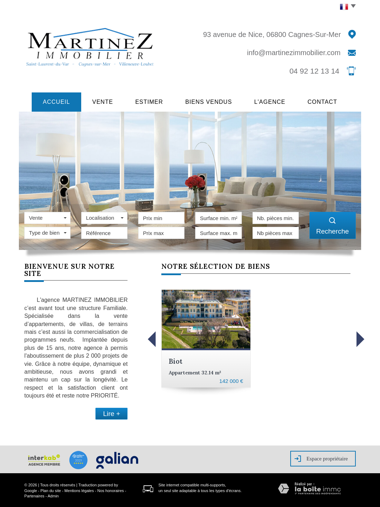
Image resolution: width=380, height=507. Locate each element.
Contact (329, 101)
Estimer (149, 101)
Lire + (111, 412)
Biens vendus (210, 101)
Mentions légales (79, 489)
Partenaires (34, 495)
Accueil (50, 101)
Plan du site (51, 489)
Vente (100, 101)
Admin (53, 495)
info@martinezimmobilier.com (293, 53)
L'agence (273, 101)
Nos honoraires (110, 489)
